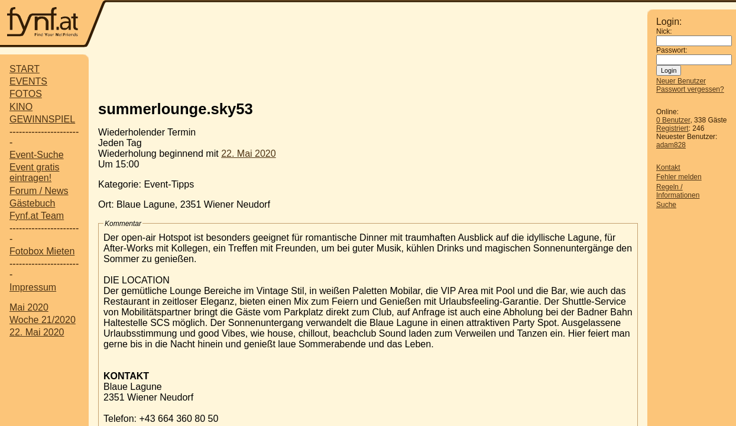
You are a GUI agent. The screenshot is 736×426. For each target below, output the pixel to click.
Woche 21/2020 (42, 320)
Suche (666, 205)
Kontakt (668, 167)
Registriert (672, 128)
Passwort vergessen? (690, 89)
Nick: (664, 31)
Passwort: (672, 50)
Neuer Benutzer (681, 81)
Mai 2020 (28, 307)
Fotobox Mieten (41, 251)
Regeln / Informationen (677, 191)
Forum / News (39, 191)
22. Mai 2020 (36, 332)
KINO (21, 107)
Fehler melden (679, 177)
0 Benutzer (673, 120)
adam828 (671, 145)
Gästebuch (32, 203)
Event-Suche (36, 155)
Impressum (32, 287)
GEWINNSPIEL (42, 119)
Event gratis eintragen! (34, 172)
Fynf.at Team (36, 216)
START (24, 69)
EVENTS (28, 81)
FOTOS (25, 94)
